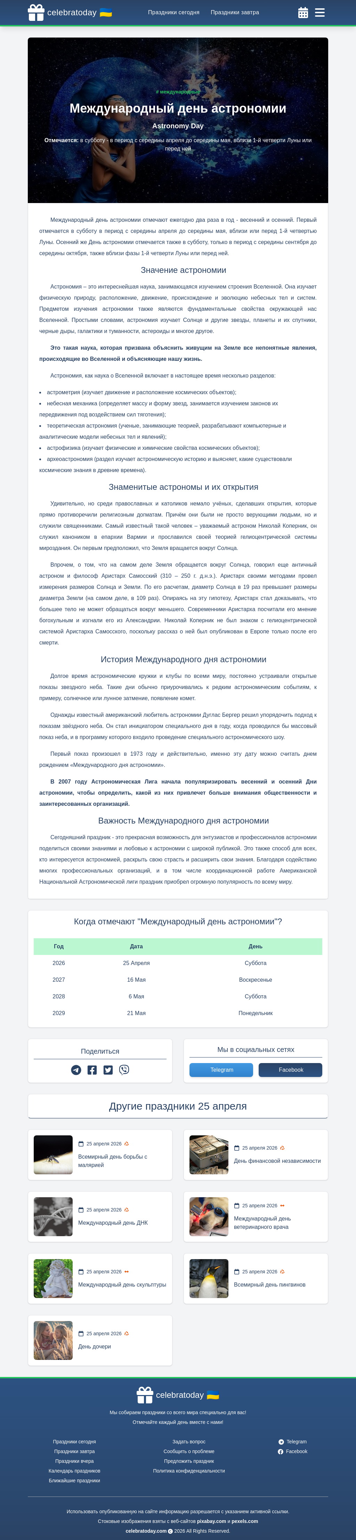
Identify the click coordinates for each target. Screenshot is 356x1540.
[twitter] (108, 1070)
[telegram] (76, 1070)
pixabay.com (211, 1521)
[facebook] (92, 1070)
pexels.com (245, 1521)
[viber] (124, 1070)
